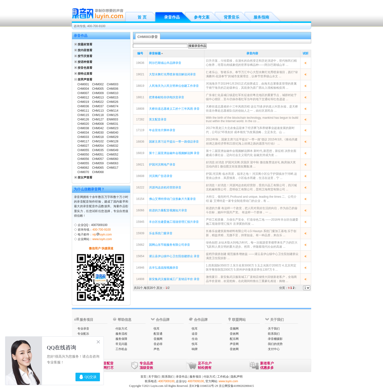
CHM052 (112, 154)
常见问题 (121, 344)
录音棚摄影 (275, 339)
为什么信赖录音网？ (89, 189)
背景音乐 (231, 17)
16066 (140, 210)
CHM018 (98, 137)
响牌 (195, 349)
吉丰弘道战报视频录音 (163, 267)
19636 (140, 63)
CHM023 (112, 128)
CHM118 (98, 115)
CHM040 (112, 132)
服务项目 (195, 376)
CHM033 (83, 137)
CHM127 (98, 119)
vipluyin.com (102, 234)
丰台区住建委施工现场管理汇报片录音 (174, 222)
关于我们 (274, 328)
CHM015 (112, 97)
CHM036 (83, 106)
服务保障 (121, 339)
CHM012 (83, 97)
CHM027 (83, 145)
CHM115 (83, 115)
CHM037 (98, 106)
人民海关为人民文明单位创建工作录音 (174, 86)
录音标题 (155, 53)
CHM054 (98, 145)
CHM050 (83, 154)
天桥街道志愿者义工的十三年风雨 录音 (174, 108)
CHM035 (98, 150)
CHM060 (112, 159)
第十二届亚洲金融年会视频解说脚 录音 (174, 153)
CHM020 (83, 124)
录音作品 (172, 17)
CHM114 (112, 110)
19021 (140, 74)
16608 (140, 176)
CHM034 (83, 132)
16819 (140, 153)
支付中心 (274, 349)
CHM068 (98, 172)
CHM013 (98, 97)
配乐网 (234, 339)
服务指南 (261, 17)
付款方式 (121, 328)
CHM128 (112, 141)
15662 (140, 244)
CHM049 (112, 150)
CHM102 (98, 141)
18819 (140, 86)
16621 (140, 164)
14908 (140, 279)
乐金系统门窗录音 (160, 233)
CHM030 (98, 132)
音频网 (158, 339)
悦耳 (157, 328)
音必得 (158, 344)
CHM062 (83, 167)
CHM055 (83, 150)
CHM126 (83, 119)
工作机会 (121, 349)
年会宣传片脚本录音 (162, 130)
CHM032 (112, 145)
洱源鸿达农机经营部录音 (165, 187)
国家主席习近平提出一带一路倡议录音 (174, 141)
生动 (195, 339)
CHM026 (112, 102)
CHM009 (98, 93)
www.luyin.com (102, 239)
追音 (195, 333)
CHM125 (112, 115)
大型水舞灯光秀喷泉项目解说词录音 (172, 74)
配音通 (158, 333)
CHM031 (112, 124)
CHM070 (83, 172)
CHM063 (112, 163)
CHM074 (112, 106)
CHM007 (83, 93)
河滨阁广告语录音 (160, 176)
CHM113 (98, 110)
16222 (140, 187)
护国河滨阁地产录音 (162, 164)
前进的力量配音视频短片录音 (168, 210)
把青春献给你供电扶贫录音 (166, 97)
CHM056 (83, 159)
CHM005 (98, 88)
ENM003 (112, 119)
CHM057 (98, 159)
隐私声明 (237, 376)
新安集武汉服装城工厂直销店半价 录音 (174, 279)
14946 (140, 267)
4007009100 (166, 381)
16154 (140, 199)
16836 (140, 141)
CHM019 (83, 102)
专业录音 (83, 328)
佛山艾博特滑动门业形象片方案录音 (172, 199)
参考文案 (202, 17)
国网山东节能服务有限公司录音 (169, 244)
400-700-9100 (101, 229)
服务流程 (121, 333)
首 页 (142, 17)
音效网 (234, 333)
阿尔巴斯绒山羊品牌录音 (165, 63)
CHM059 (98, 163)
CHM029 (112, 137)
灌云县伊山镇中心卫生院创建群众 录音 (174, 256)
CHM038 (83, 128)
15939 (140, 233)
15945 (140, 222)
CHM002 (98, 84)
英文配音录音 (158, 119)
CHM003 (112, 84)
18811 (140, 97)
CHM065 (98, 167)
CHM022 (98, 102)
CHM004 (83, 88)
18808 (140, 108)
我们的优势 (275, 344)
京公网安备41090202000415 (236, 386)
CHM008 (98, 124)
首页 (143, 376)
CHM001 (83, 84)
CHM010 (112, 93)
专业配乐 (83, 333)
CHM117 (83, 141)
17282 (140, 119)
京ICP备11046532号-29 (203, 386)
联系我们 (274, 333)
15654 (140, 256)
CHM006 (112, 88)
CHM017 (112, 167)
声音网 (234, 344)
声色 (157, 349)
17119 (140, 130)
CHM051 (98, 154)
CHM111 (83, 110)
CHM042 (98, 128)
